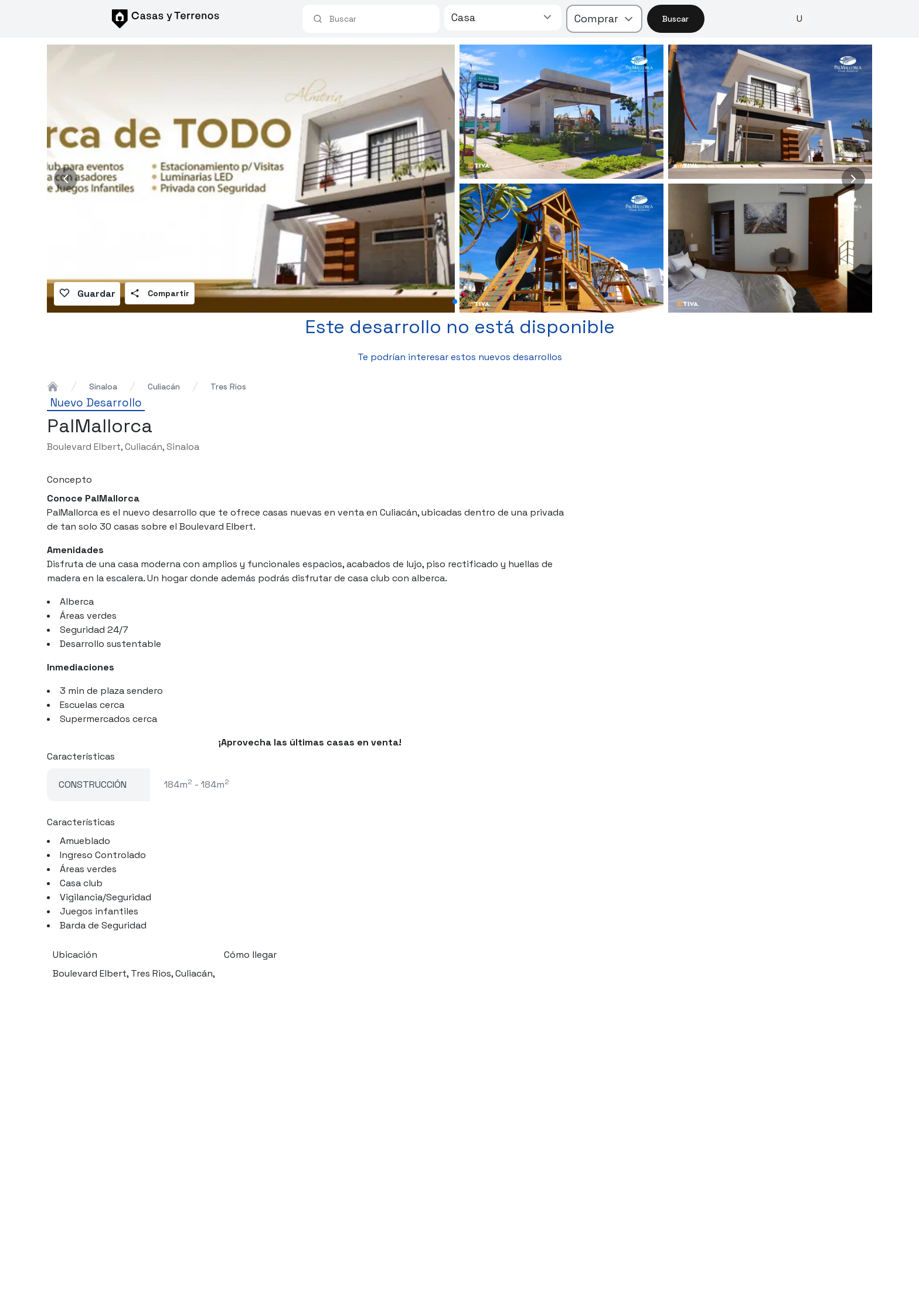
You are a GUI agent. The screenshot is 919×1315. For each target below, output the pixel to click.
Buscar (675, 18)
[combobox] (379, 18)
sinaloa (103, 386)
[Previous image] (65, 179)
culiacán (164, 386)
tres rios (228, 386)
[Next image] (853, 179)
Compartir (159, 293)
